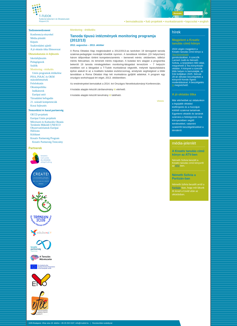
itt (115, 89)
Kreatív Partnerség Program (44, 138)
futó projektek (154, 21)
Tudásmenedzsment (39, 30)
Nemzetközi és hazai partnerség (46, 110)
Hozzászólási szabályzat (102, 323)
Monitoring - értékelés (42, 69)
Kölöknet (35, 134)
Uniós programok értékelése (46, 73)
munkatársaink (174, 21)
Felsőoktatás (36, 83)
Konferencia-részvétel (41, 34)
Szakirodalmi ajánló (40, 45)
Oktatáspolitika (38, 87)
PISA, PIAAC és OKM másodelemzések (42, 78)
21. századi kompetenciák (43, 102)
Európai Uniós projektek (43, 118)
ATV (177, 165)
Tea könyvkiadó (180, 54)
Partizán (176, 187)
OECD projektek (39, 114)
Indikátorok (38, 90)
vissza (160, 100)
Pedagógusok (37, 62)
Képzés (34, 42)
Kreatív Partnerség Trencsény (47, 142)
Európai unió (39, 94)
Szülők (34, 65)
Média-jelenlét (38, 38)
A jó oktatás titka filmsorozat (45, 49)
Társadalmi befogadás (41, 98)
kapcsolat (191, 21)
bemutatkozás (134, 21)
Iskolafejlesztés (38, 58)
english (204, 21)
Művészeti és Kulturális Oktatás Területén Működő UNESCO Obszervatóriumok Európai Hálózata (47, 126)
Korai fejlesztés (38, 105)
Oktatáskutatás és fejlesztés (44, 54)
